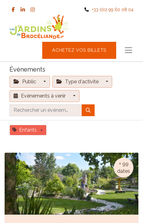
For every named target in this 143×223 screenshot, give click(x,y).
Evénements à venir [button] (40, 96)
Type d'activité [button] (78, 82)
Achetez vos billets (79, 50)
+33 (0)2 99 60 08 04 (112, 9)
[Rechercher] (88, 110)
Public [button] (25, 82)
